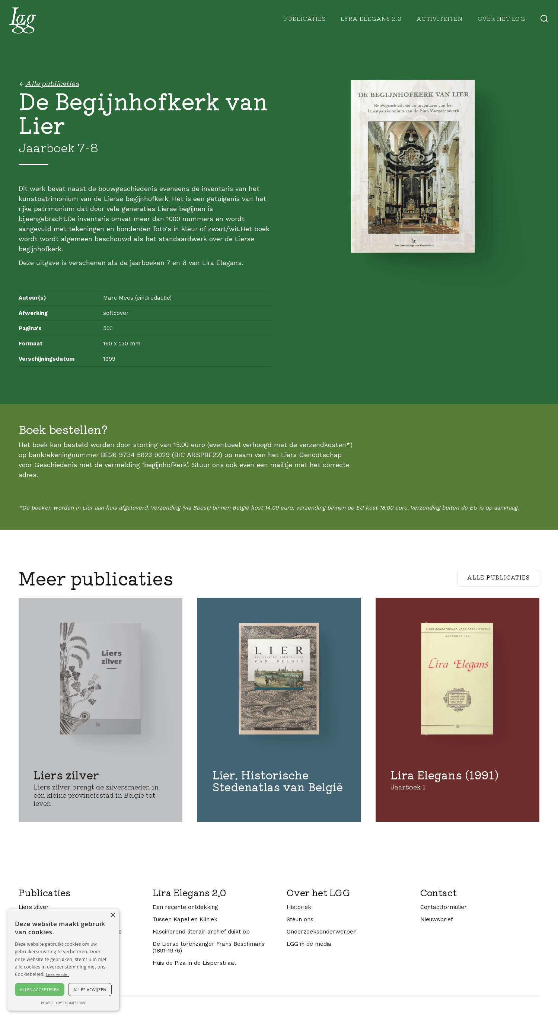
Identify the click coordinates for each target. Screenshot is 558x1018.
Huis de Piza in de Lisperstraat (194, 963)
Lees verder (57, 974)
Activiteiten (440, 18)
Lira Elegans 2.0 (189, 892)
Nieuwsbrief (436, 919)
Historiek (299, 907)
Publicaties (305, 18)
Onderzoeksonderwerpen (322, 931)
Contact (438, 892)
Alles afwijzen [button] (89, 989)
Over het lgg (502, 18)
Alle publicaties (498, 577)
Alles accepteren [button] (40, 989)
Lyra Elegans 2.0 (371, 18)
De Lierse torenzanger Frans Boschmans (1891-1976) (209, 947)
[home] (22, 20)
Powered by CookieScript (63, 1003)
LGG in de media (309, 944)
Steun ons (300, 919)
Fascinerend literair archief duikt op (201, 931)
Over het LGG (318, 892)
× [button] (112, 915)
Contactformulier (443, 907)
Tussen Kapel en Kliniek (185, 919)
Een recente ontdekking (185, 907)
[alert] (63, 960)
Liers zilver (34, 907)
